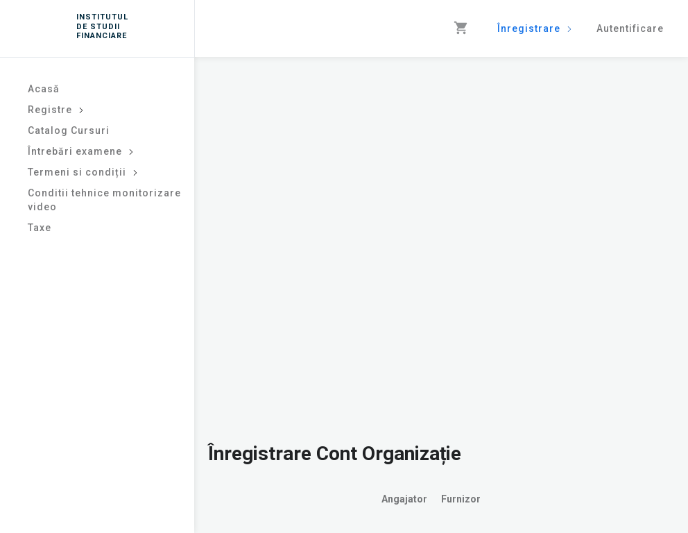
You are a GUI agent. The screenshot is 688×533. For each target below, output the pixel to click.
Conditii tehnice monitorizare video (104, 199)
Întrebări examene (81, 151)
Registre (56, 109)
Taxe (39, 227)
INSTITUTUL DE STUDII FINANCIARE (99, 26)
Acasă (44, 88)
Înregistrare (534, 28)
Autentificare (630, 28)
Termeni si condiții (83, 172)
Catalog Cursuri (69, 130)
